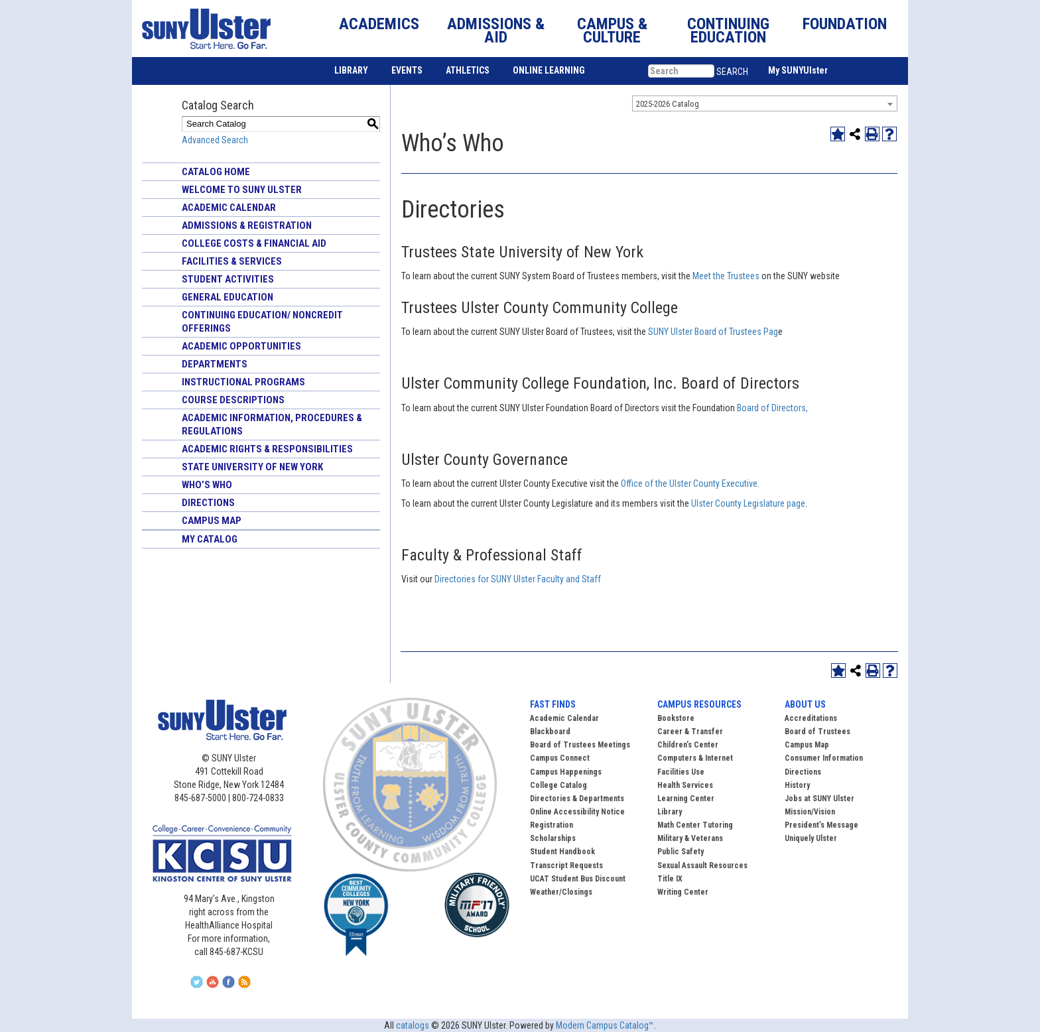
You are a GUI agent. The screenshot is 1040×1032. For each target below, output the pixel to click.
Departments (214, 364)
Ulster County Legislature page (747, 503)
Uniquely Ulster (811, 838)
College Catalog (558, 785)
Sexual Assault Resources (702, 865)
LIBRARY (351, 70)
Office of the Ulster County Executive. (690, 483)
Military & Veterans (690, 838)
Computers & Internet (695, 758)
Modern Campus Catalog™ (605, 1025)
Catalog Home (216, 172)
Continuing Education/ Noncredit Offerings (262, 321)
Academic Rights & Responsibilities (267, 449)
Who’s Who (207, 485)
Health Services (685, 785)
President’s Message (821, 825)
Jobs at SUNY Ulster (819, 798)
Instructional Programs (243, 382)
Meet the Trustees (725, 276)
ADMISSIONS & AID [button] (496, 30)
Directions (208, 503)
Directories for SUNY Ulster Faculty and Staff (518, 579)
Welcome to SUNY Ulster (242, 190)
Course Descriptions (233, 400)
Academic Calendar (229, 208)
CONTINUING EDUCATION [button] (728, 30)
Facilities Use (680, 772)
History (797, 785)
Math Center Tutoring (695, 825)
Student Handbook (562, 851)
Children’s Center (687, 744)
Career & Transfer (690, 731)
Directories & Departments (577, 798)
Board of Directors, (773, 408)
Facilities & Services (232, 261)
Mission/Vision (810, 811)
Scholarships (553, 838)
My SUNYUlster (798, 70)
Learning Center (685, 798)
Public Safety (680, 851)
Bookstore (675, 718)
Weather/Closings (561, 892)
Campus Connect (560, 758)
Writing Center (682, 892)
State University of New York (252, 467)
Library (669, 811)
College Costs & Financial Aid (254, 243)
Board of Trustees (817, 731)
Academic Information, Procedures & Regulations (272, 424)
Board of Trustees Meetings (580, 744)
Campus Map (211, 521)
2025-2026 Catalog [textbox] (667, 104)
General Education (227, 297)
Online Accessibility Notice (577, 811)
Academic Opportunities (241, 346)
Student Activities (228, 279)
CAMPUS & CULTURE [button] (612, 30)
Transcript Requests (566, 865)
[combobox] (764, 103)
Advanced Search (215, 140)
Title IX (669, 878)
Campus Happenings (566, 772)
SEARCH (732, 71)
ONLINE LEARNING (549, 70)
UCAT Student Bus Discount (577, 878)
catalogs (412, 1025)
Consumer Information (824, 758)
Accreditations (811, 718)
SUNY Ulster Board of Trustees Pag (713, 331)
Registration (551, 825)
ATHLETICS (467, 70)
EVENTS (406, 70)
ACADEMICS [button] (379, 24)
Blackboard (550, 731)
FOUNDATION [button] (845, 24)
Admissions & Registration (247, 225)
